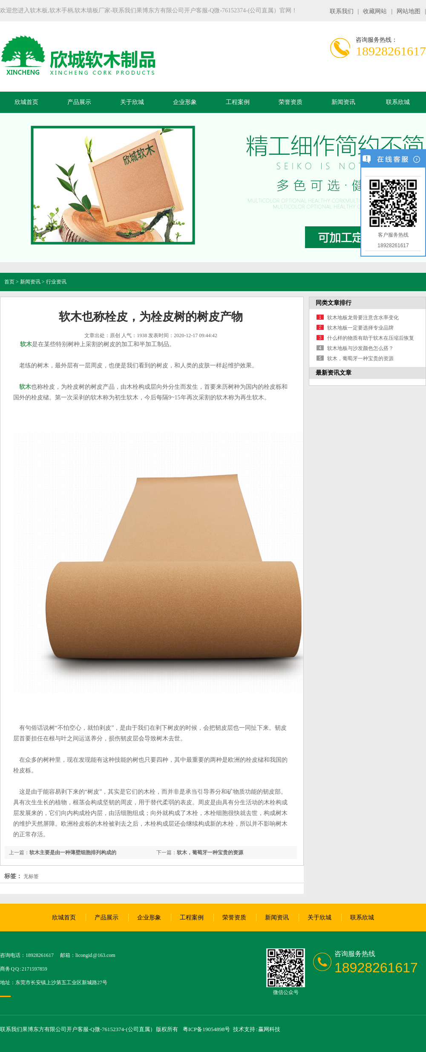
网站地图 (408, 11)
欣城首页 (26, 102)
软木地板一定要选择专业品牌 (360, 328)
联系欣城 (398, 102)
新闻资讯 (343, 102)
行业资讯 (56, 282)
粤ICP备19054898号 (206, 1029)
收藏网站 (375, 11)
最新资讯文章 (333, 373)
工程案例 (238, 102)
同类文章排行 (333, 303)
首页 (9, 282)
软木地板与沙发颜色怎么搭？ (360, 348)
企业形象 (185, 102)
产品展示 (79, 102)
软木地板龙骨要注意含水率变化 (363, 318)
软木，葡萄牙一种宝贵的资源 (210, 852)
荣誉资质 (290, 102)
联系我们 (342, 11)
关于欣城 (132, 102)
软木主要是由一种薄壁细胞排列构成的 (72, 852)
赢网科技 (269, 1029)
